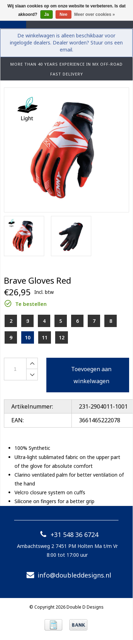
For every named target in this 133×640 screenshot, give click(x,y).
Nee (63, 14)
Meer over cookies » (94, 14)
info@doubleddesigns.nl (67, 575)
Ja (46, 14)
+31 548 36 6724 (67, 534)
